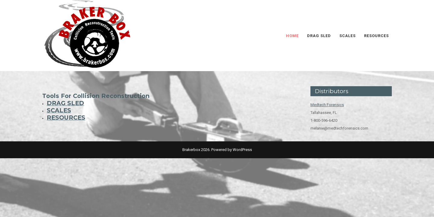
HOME (292, 35)
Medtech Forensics (327, 104)
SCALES (347, 35)
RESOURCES (376, 35)
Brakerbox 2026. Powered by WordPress (217, 149)
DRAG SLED (319, 35)
